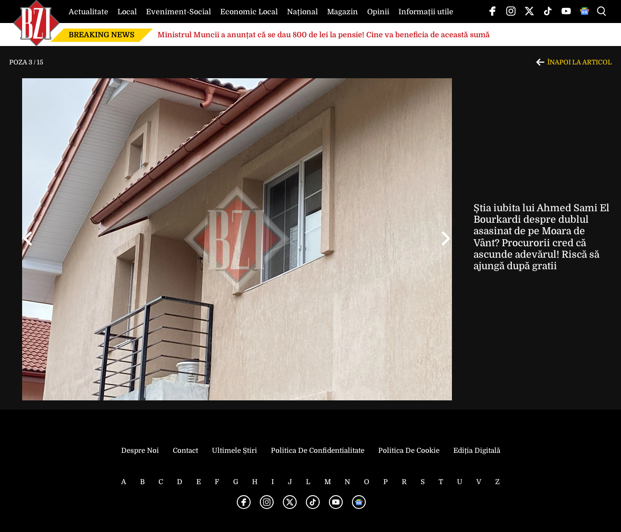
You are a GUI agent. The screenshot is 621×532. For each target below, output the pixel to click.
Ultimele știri (234, 450)
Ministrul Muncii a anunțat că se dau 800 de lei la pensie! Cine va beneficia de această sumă (324, 35)
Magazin (342, 12)
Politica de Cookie (408, 450)
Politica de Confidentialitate (317, 450)
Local (127, 12)
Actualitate (88, 12)
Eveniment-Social (178, 12)
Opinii (378, 12)
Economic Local (249, 12)
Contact (185, 450)
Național (302, 12)
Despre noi (140, 450)
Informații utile (425, 12)
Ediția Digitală (476, 450)
